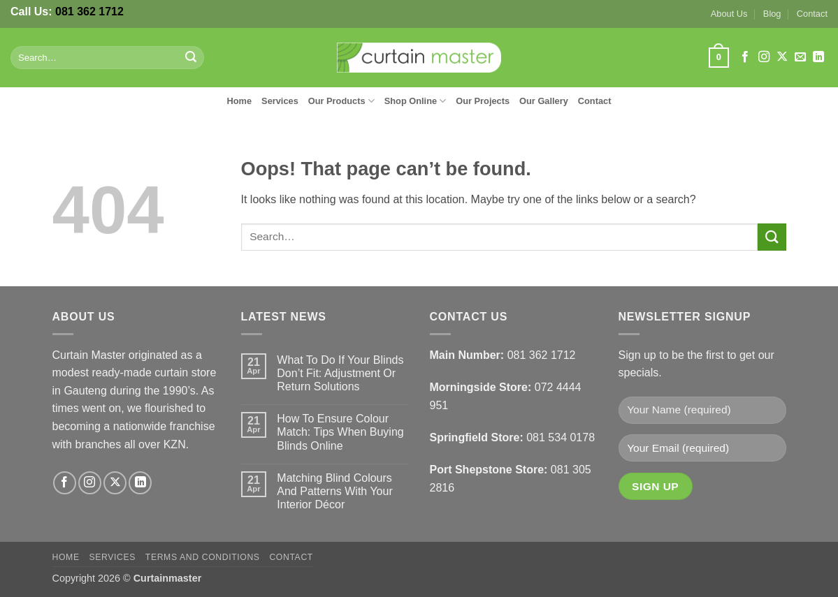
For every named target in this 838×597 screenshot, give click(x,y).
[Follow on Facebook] (745, 57)
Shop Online (415, 101)
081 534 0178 (560, 437)
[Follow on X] (782, 57)
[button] (718, 58)
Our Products (341, 101)
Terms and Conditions (202, 557)
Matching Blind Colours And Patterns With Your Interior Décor (334, 491)
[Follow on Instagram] (764, 57)
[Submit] (191, 58)
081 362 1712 (89, 11)
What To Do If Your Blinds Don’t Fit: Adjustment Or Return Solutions (340, 373)
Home (239, 101)
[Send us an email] (800, 57)
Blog (772, 13)
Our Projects (483, 101)
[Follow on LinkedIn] (818, 57)
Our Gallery (543, 101)
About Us (729, 13)
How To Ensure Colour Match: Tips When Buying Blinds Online (340, 432)
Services (279, 101)
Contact (812, 13)
